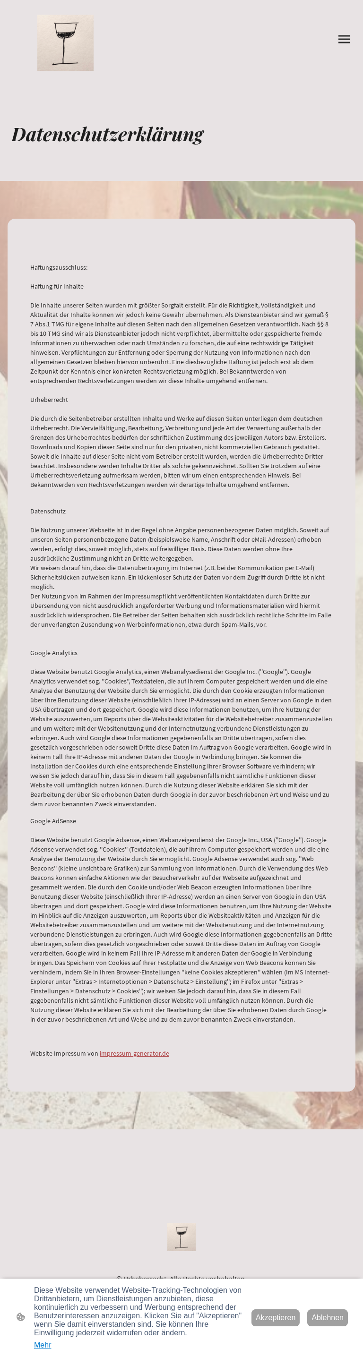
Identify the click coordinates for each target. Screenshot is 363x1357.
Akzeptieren (276, 1318)
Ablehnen (327, 1318)
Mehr (42, 1345)
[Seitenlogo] (65, 43)
